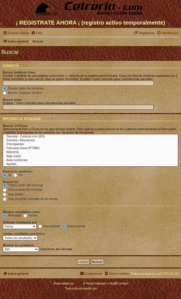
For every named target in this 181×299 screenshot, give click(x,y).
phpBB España (106, 288)
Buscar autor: (13, 99)
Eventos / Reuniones (90, 140)
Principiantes (90, 144)
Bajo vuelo (90, 156)
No (18, 174)
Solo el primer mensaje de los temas (30, 198)
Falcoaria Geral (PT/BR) (90, 148)
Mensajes (12, 215)
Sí (7, 174)
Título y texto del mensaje (23, 185)
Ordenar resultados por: (20, 222)
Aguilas (90, 164)
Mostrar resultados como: (22, 212)
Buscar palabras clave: (19, 72)
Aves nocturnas (90, 160)
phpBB (79, 283)
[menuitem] (36, 33)
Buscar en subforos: (18, 171)
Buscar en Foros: (15, 125)
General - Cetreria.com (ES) (90, 136)
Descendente (73, 226)
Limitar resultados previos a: (24, 233)
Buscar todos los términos (23, 88)
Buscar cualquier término (22, 92)
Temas (30, 215)
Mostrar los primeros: (18, 245)
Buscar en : (11, 181)
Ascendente (49, 226)
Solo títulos (13, 194)
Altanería (90, 152)
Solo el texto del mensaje (22, 189)
